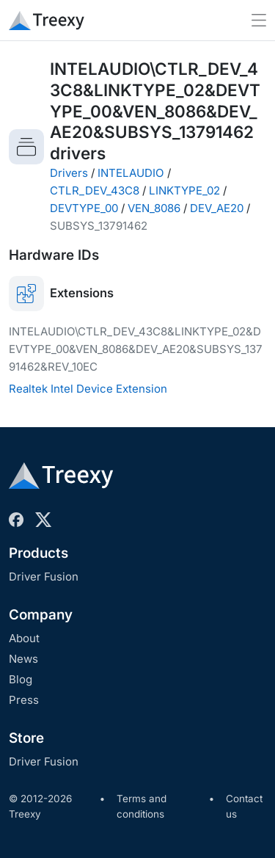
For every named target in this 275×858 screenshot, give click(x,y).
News (23, 659)
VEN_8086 (154, 208)
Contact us (244, 807)
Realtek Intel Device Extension (88, 389)
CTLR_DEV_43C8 (94, 190)
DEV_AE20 (216, 208)
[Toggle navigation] (259, 20)
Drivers (69, 173)
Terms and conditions (141, 807)
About (24, 638)
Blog (20, 679)
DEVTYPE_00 (84, 208)
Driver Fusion (43, 576)
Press (24, 700)
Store (26, 738)
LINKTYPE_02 (184, 190)
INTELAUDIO (131, 173)
